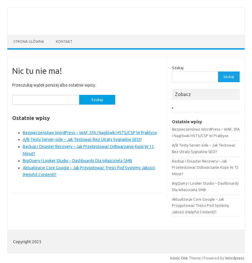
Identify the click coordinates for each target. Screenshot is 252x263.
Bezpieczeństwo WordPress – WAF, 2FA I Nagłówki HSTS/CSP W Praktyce (90, 132)
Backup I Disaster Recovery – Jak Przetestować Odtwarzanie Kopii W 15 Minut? (205, 167)
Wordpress (234, 258)
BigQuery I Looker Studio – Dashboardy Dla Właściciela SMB (77, 160)
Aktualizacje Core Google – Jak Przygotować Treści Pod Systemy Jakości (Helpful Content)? (200, 205)
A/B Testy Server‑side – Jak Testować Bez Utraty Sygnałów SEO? (82, 139)
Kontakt (64, 41)
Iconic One (179, 258)
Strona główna (28, 41)
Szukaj (177, 68)
